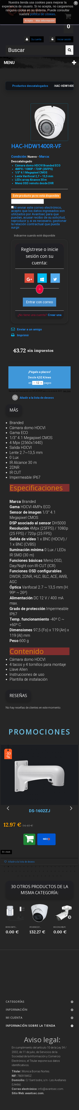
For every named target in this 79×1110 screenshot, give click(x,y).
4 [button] (16, 867)
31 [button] (47, 871)
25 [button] (24, 871)
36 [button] (67, 871)
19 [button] (75, 867)
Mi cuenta (14, 1017)
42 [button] (30, 876)
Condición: (19, 156)
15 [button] (59, 867)
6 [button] (24, 867)
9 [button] (36, 867)
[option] (39, 806)
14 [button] (55, 867)
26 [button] (28, 871)
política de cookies (42, 14)
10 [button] (40, 867)
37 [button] (71, 871)
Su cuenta (36, 39)
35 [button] (63, 871)
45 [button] (41, 876)
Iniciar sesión (64, 39)
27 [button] (32, 871)
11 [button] (43, 867)
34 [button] (59, 871)
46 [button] (45, 876)
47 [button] (49, 876)
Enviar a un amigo (29, 329)
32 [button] (51, 871)
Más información (45, 20)
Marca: (44, 156)
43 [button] (34, 876)
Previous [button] (8, 808)
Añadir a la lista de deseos (36, 397)
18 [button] (71, 867)
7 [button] (28, 867)
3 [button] (12, 867)
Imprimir (23, 335)
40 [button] (22, 876)
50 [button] (61, 876)
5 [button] (20, 867)
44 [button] (38, 876)
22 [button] (12, 871)
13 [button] (51, 867)
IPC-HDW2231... (35, 927)
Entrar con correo (39, 302)
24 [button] (20, 871)
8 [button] (32, 867)
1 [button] (4, 867)
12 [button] (47, 867)
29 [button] (40, 871)
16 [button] (63, 867)
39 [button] (18, 876)
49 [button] (57, 876)
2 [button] (8, 867)
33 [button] (55, 871)
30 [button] (43, 871)
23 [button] (16, 871)
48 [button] (53, 876)
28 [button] (36, 871)
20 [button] (4, 871)
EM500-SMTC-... (11, 927)
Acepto (29, 20)
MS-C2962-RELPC (59, 927)
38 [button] (75, 871)
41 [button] (26, 876)
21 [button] (8, 871)
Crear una (54, 315)
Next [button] (71, 808)
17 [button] (67, 867)
